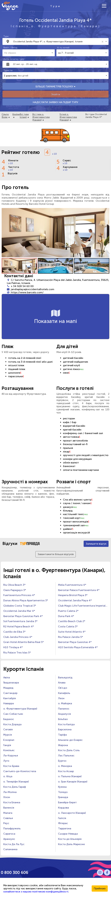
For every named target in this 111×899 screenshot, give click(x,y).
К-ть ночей (63, 47)
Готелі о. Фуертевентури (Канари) (68, 117)
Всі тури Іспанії (24, 116)
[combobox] (56, 41)
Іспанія (20, 26)
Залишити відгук (96, 543)
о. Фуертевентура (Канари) (65, 26)
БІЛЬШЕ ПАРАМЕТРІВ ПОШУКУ (55, 86)
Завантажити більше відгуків (56, 554)
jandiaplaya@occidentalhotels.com (32, 289)
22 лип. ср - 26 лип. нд (25, 64)
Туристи (7, 70)
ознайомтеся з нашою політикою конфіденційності (35, 891)
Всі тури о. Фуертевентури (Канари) (41, 117)
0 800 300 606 (14, 872)
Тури (6, 36)
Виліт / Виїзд (10, 47)
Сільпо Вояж (5, 116)
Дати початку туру (13, 59)
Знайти (55, 94)
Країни (16, 114)
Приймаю (100, 888)
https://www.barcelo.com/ (27, 292)
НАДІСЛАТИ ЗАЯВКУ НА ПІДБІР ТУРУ (55, 102)
